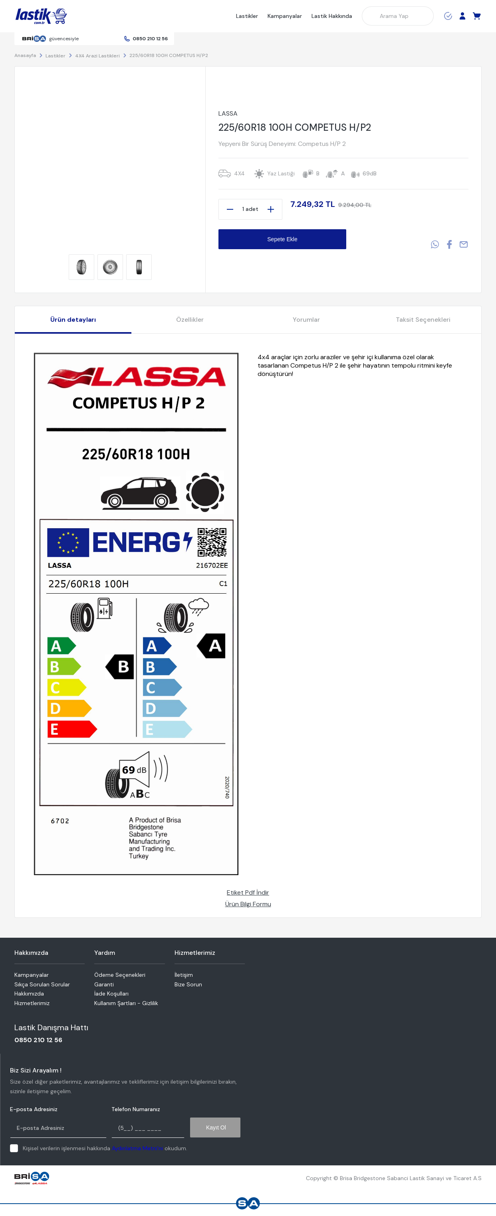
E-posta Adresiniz (34, 1109)
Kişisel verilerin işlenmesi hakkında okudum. (105, 1148)
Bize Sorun (188, 984)
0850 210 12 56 (150, 38)
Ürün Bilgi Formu (248, 904)
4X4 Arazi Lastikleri (97, 56)
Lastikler (247, 16)
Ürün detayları (73, 319)
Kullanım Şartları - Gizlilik (126, 1003)
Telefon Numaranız (135, 1109)
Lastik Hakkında (331, 16)
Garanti (104, 984)
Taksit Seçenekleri (423, 319)
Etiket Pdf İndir (248, 892)
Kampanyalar (285, 16)
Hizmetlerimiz (32, 1003)
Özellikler (190, 319)
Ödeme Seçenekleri (119, 974)
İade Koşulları (111, 993)
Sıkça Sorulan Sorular (42, 984)
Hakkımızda (29, 993)
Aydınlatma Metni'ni (137, 1148)
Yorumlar (306, 319)
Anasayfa (25, 55)
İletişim (184, 974)
